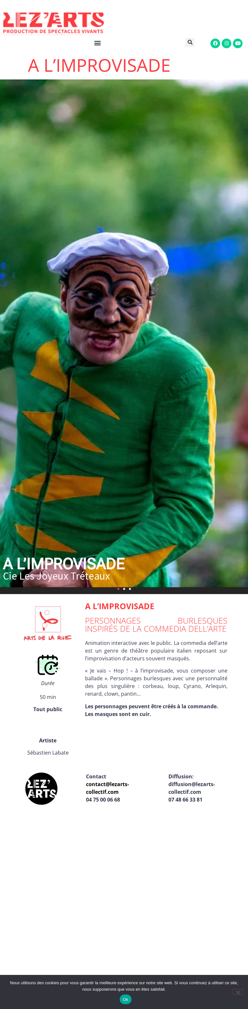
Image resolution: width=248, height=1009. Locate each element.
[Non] (237, 992)
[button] (192, 42)
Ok (125, 999)
